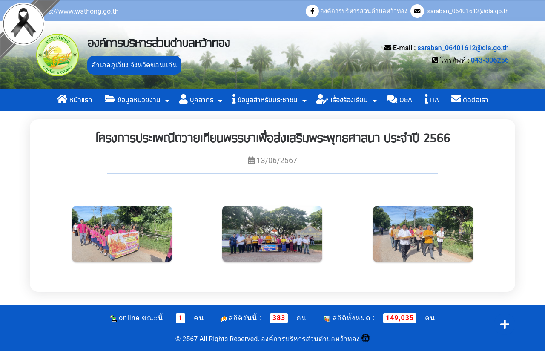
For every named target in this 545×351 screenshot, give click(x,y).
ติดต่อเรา (469, 100)
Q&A (399, 100)
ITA (432, 100)
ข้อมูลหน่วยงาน (133, 100)
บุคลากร (196, 100)
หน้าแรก (74, 100)
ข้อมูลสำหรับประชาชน (265, 100)
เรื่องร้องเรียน (342, 100)
